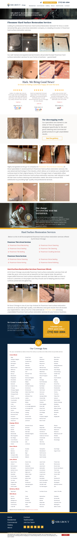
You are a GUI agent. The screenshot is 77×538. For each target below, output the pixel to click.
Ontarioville (42, 437)
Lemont (27, 414)
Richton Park (43, 418)
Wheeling (56, 404)
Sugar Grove (57, 451)
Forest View (28, 359)
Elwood (27, 498)
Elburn (26, 451)
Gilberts (27, 457)
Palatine (42, 402)
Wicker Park (57, 406)
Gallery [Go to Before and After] (48, 6)
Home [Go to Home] (9, 517)
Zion (55, 486)
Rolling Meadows (58, 365)
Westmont (56, 429)
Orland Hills (42, 398)
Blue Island (13, 375)
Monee (41, 500)
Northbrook (42, 384)
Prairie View (57, 462)
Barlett (12, 429)
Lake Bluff (27, 486)
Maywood (42, 363)
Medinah (42, 425)
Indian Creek (28, 474)
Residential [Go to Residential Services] (32, 6)
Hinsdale (27, 435)
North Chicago (43, 482)
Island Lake (28, 478)
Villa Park (42, 442)
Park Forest (42, 410)
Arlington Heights (15, 359)
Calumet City (14, 386)
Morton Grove (43, 373)
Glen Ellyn (27, 431)
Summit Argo (57, 390)
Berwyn (12, 373)
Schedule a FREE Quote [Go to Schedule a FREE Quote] (50, 2)
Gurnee (27, 464)
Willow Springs (57, 408)
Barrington (13, 363)
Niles (41, 377)
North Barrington (44, 480)
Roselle (41, 440)
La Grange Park (29, 408)
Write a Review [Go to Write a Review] (41, 2)
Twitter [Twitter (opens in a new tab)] (32, 527)
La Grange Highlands (30, 406)
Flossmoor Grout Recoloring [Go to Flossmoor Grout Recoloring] (19, 245)
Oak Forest (42, 390)
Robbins (56, 363)
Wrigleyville (56, 416)
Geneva (27, 455)
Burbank (13, 384)
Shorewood (57, 500)
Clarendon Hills (14, 442)
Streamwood (57, 386)
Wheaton (56, 431)
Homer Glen (28, 502)
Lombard (27, 444)
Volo (55, 476)
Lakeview (27, 410)
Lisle (26, 442)
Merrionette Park (44, 369)
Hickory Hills (28, 379)
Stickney (56, 382)
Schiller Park (57, 373)
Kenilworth (27, 400)
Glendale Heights (29, 433)
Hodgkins (27, 384)
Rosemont (56, 367)
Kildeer (27, 402)
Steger (55, 379)
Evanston (13, 416)
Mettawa (42, 476)
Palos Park (42, 408)
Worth (55, 414)
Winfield (56, 435)
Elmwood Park (14, 414)
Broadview (13, 379)
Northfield (42, 386)
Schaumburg (57, 371)
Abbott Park (14, 462)
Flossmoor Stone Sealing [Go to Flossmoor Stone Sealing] (49, 259)
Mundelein (42, 478)
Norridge (42, 379)
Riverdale (56, 359)
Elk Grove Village (15, 412)
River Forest (42, 420)
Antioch (12, 464)
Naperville (42, 427)
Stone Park (56, 384)
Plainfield (56, 496)
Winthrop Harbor (58, 484)
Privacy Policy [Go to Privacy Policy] (48, 534)
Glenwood (27, 367)
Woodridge (57, 440)
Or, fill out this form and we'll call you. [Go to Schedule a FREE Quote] (56, 335)
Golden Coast (28, 369)
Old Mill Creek (43, 484)
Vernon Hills (57, 474)
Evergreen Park (14, 418)
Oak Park (42, 394)
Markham (42, 359)
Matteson (42, 361)
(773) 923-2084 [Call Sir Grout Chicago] (64, 2)
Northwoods (43, 429)
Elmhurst (27, 427)
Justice (27, 398)
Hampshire (42, 449)
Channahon (14, 504)
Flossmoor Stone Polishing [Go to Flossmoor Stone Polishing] (49, 262)
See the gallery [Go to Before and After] (52, 138)
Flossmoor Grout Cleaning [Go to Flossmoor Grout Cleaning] (49, 245)
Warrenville (42, 444)
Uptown (56, 398)
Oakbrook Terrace (44, 435)
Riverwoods (57, 464)
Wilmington (56, 504)
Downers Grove (29, 425)
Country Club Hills (15, 398)
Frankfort (27, 500)
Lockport (27, 506)
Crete (12, 404)
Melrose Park (43, 367)
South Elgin (56, 449)
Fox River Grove (43, 491)
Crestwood (13, 402)
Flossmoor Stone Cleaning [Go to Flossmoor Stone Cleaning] (19, 259)
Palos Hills (42, 406)
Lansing (27, 412)
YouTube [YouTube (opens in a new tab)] (35, 527)
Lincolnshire (42, 470)
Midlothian (42, 371)
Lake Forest (42, 462)
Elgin (26, 453)
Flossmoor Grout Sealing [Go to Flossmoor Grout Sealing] (18, 249)
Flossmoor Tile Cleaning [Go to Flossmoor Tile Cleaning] (49, 249)
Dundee (27, 449)
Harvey (27, 375)
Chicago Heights (15, 390)
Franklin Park (28, 361)
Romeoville (56, 498)
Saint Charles (43, 457)
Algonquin (13, 491)
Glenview (27, 365)
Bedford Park (14, 367)
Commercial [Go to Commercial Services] (40, 6)
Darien (12, 444)
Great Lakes (14, 486)
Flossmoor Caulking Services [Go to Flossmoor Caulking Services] (50, 252)
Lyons (41, 357)
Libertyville (42, 468)
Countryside (14, 400)
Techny (56, 392)
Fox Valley (27, 429)
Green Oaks (28, 462)
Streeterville (57, 388)
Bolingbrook (14, 500)
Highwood (27, 472)
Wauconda (57, 480)
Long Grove (42, 474)
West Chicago (57, 427)
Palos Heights (43, 404)
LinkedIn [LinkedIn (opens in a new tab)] (38, 527)
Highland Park (28, 470)
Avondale (13, 361)
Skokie (55, 375)
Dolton (12, 410)
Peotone (42, 506)
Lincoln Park (28, 416)
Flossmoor (13, 420)
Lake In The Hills (57, 491)
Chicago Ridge (14, 392)
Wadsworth (57, 478)
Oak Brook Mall (43, 433)
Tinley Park (56, 396)
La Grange (27, 404)
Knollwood (27, 482)
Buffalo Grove (14, 470)
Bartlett (12, 365)
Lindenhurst (42, 472)
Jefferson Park (28, 396)
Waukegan (56, 482)
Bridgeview (13, 377)
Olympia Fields (43, 396)
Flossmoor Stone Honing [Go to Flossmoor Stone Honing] (18, 262)
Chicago (13, 388)
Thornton (56, 394)
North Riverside (43, 382)
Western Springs (58, 402)
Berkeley (13, 371)
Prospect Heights (44, 416)
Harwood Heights (29, 377)
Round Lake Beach (58, 468)
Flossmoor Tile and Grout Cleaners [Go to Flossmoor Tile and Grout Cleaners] (51, 167)
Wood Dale (57, 437)
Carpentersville (14, 457)
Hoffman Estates (29, 386)
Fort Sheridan (14, 478)
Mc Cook (42, 365)
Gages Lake (14, 482)
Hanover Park (28, 373)
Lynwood (27, 420)
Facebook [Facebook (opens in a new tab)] (28, 527)
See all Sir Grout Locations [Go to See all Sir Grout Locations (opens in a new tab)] (31, 509)
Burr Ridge (13, 437)
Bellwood (13, 369)
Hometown (28, 388)
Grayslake (13, 484)
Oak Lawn (42, 392)
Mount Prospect (43, 375)
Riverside (56, 361)
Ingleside (27, 476)
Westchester (57, 400)
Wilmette (56, 410)
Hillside (26, 382)
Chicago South (14, 394)
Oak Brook (42, 431)
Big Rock (13, 453)
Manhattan (42, 496)
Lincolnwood (28, 418)
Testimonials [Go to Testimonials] (59, 6)
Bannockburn (14, 466)
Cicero (12, 396)
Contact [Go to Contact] (67, 6)
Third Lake (56, 470)
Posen (41, 414)
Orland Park (42, 400)
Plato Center (43, 455)
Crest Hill (13, 506)
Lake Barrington (29, 484)
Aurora (12, 427)
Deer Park (13, 406)
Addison (13, 425)
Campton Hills (14, 455)
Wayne (55, 425)
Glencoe (27, 363)
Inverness (27, 394)
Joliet (26, 504)
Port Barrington (43, 486)
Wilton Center (57, 506)
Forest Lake (13, 476)
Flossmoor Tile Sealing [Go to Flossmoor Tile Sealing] (17, 252)
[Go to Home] (17, 5)
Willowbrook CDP (58, 433)
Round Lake (57, 466)
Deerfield (13, 474)
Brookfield (13, 382)
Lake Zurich (42, 466)
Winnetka (56, 412)
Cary (26, 491)
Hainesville (27, 466)
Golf (26, 371)
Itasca (26, 437)
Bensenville (13, 433)
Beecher (13, 498)
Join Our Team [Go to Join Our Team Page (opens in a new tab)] (29, 522)
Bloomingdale (14, 435)
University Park (57, 502)
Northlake (42, 388)
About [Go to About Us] (53, 6)
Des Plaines (13, 408)
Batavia (13, 431)
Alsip (12, 357)
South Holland (57, 377)
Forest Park (28, 357)
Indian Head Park (29, 392)
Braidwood (13, 502)
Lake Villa (42, 464)
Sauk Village (57, 369)
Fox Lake (13, 480)
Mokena (41, 498)
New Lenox (42, 504)
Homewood (28, 390)
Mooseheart (43, 451)
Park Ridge (42, 412)
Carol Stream (14, 440)
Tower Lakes (57, 472)
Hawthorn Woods (29, 468)
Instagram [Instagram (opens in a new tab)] (25, 527)
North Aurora (43, 453)
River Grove (57, 357)
